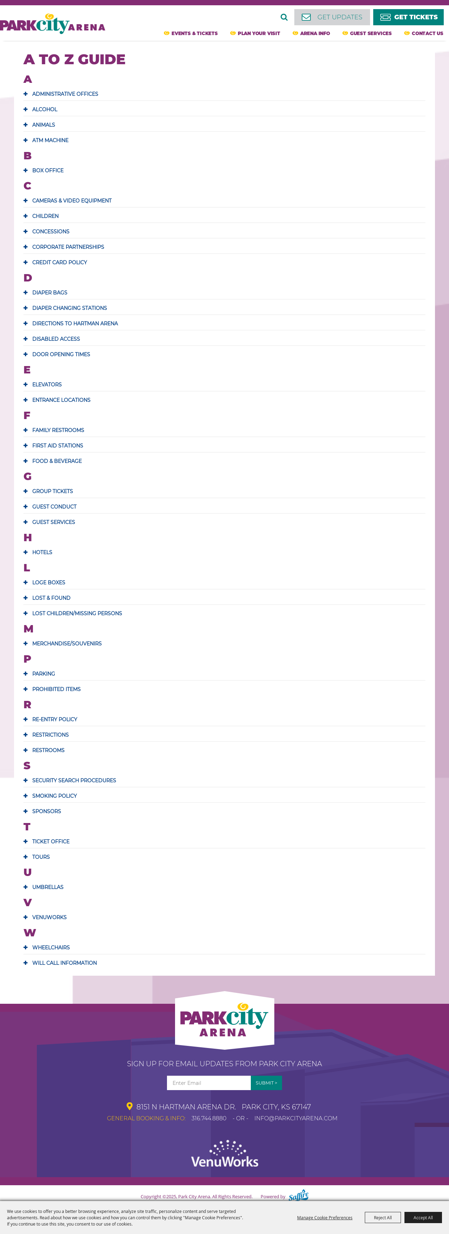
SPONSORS (46, 811)
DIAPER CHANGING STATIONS (69, 308)
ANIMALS (43, 125)
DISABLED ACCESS (56, 339)
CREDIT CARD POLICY (59, 262)
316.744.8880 (209, 1118)
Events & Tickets (195, 33)
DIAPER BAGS (49, 293)
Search (284, 17)
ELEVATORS (47, 385)
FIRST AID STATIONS (57, 446)
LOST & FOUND (51, 598)
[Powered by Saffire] (298, 1196)
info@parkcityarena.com (295, 1118)
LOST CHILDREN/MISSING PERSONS (77, 613)
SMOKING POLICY (54, 796)
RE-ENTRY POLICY (54, 719)
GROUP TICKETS (52, 491)
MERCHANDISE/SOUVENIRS (67, 644)
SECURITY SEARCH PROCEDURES (74, 780)
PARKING (43, 674)
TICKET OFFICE (50, 841)
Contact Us (427, 33)
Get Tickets (416, 17)
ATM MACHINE (50, 140)
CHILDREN (45, 216)
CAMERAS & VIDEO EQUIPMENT (72, 201)
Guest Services (371, 33)
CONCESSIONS (50, 231)
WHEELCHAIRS (51, 947)
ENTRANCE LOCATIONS (61, 400)
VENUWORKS (49, 917)
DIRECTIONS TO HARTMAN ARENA (75, 323)
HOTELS (42, 552)
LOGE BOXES (48, 582)
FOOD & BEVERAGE (57, 461)
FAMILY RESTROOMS (58, 430)
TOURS (41, 857)
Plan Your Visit (259, 33)
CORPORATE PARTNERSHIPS (68, 247)
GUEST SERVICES (53, 522)
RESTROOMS (48, 750)
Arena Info (315, 33)
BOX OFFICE (47, 170)
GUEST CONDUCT (54, 507)
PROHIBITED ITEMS (56, 689)
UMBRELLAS (47, 887)
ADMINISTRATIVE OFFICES (65, 94)
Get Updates (339, 17)
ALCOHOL (44, 109)
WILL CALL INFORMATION (64, 963)
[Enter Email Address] (209, 1083)
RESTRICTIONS (50, 735)
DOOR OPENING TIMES (61, 354)
